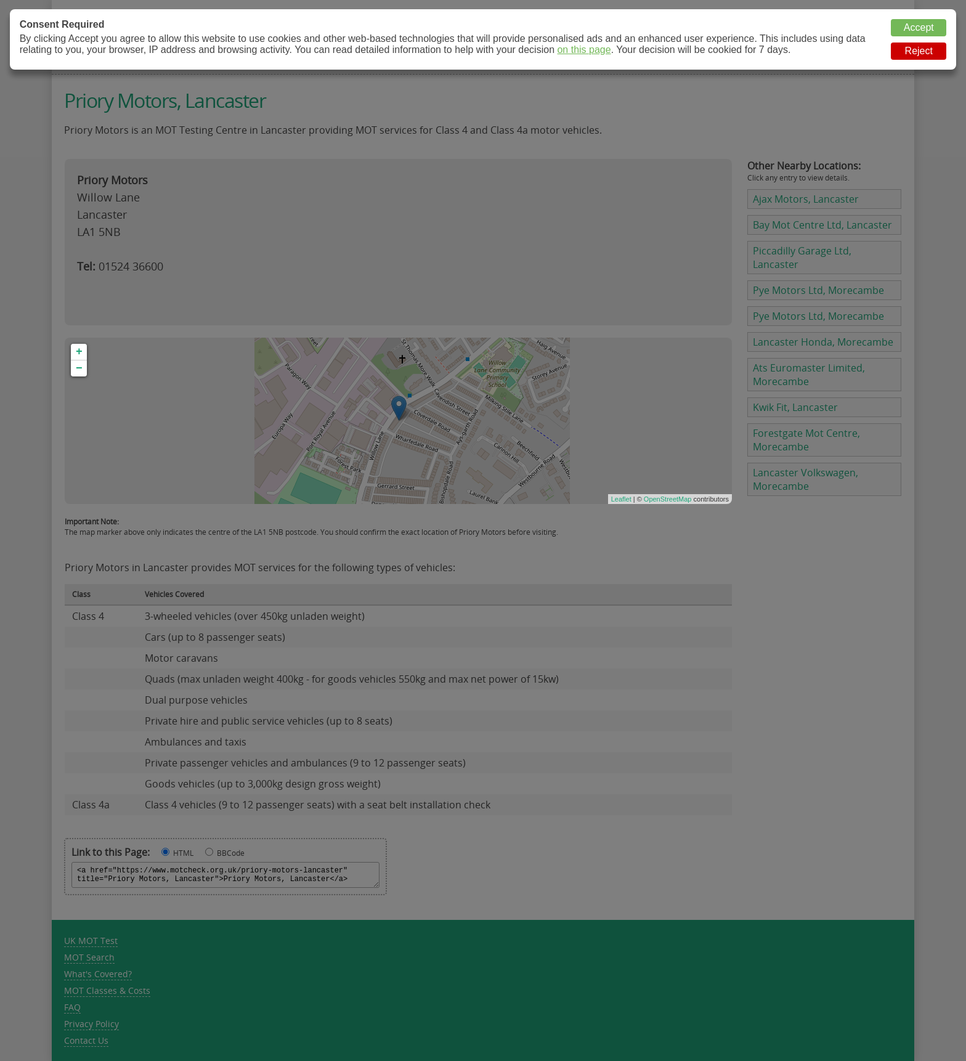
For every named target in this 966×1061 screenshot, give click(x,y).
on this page (584, 49)
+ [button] (79, 351)
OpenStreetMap (668, 499)
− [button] (79, 368)
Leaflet (621, 499)
